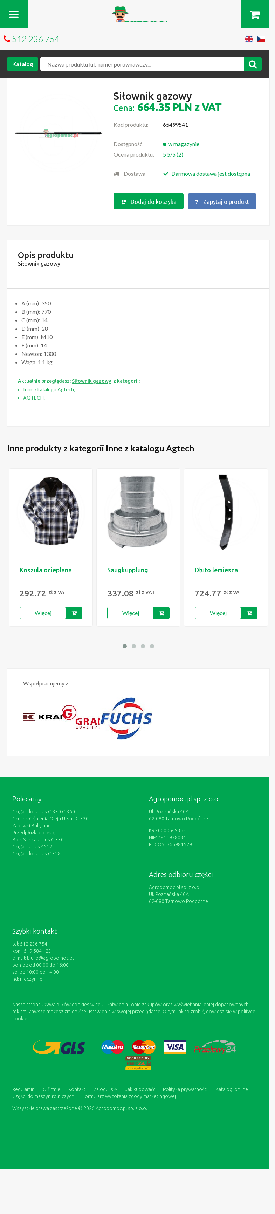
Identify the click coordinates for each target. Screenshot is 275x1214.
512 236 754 (36, 39)
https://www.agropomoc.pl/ (137, 10)
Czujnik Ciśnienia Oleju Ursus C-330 (50, 818)
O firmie (51, 1089)
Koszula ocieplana (46, 569)
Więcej (43, 612)
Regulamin (23, 1089)
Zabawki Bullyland (31, 825)
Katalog (22, 64)
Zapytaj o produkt (222, 202)
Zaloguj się (105, 1089)
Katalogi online (232, 1089)
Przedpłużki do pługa (35, 832)
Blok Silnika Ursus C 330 (38, 839)
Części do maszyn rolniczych (43, 1096)
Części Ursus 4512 (32, 846)
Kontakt (76, 1089)
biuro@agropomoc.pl (50, 958)
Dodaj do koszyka (149, 202)
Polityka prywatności (185, 1089)
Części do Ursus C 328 (36, 853)
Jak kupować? (140, 1089)
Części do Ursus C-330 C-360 (43, 811)
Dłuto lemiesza (216, 569)
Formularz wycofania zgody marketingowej (129, 1096)
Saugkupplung (127, 569)
